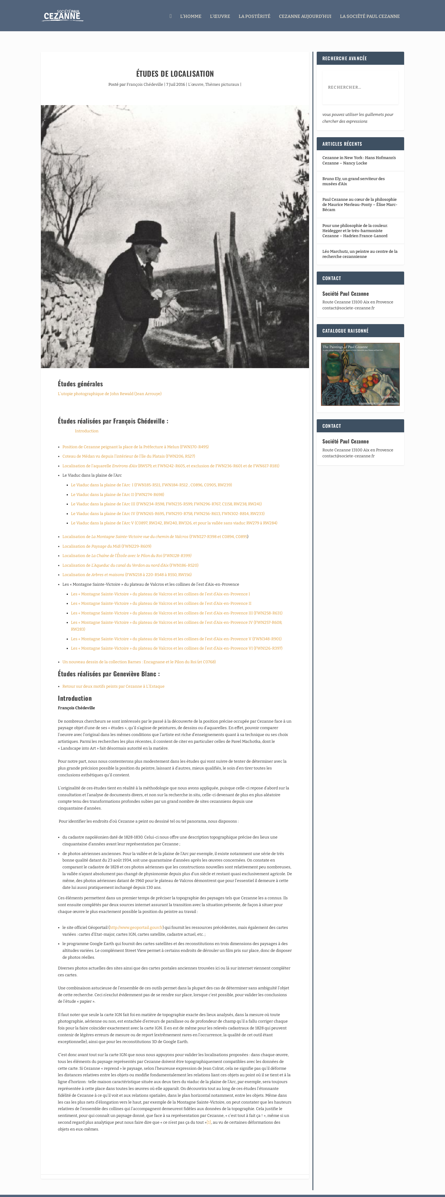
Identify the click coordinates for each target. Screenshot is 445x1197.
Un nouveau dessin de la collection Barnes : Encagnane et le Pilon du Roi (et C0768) (139, 651)
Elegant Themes (74, 1190)
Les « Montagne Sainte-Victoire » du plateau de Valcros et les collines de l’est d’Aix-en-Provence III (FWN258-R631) (176, 602)
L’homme (190, 14)
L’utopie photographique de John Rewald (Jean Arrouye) (109, 383)
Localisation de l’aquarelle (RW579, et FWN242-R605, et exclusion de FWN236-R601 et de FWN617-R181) (170, 455)
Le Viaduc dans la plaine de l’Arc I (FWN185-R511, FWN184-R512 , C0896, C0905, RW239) (151, 474)
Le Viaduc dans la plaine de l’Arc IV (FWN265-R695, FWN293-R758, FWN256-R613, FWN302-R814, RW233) (168, 503)
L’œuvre (220, 14)
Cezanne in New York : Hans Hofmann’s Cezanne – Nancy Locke (359, 150)
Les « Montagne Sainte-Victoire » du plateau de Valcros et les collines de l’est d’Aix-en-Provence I (160, 583)
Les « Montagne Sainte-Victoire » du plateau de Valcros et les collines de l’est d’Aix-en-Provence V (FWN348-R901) (176, 628)
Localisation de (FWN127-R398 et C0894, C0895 (154, 526)
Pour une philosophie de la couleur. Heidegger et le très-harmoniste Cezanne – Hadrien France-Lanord (355, 220)
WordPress (125, 1190)
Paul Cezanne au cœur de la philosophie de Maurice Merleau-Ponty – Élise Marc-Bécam (359, 193)
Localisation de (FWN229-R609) (106, 535)
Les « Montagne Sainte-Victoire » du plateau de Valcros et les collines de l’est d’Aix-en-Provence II (161, 592)
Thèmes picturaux (222, 73)
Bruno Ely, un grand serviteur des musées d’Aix (353, 171)
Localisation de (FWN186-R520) (130, 554)
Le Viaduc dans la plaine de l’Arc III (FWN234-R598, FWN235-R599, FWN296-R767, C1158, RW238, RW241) (166, 493)
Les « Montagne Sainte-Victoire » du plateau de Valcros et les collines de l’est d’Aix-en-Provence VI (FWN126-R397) (176, 637)
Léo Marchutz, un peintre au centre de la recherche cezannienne (360, 243)
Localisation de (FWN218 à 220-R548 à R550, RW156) (127, 564)
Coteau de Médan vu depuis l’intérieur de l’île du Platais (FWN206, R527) (128, 445)
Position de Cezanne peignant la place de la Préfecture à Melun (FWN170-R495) (135, 436)
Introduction (86, 420)
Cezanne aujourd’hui (305, 14)
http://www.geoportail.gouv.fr (136, 916)
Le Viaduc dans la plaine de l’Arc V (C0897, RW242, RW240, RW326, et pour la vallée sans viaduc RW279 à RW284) (174, 512)
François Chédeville (145, 73)
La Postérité (254, 14)
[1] (209, 1111)
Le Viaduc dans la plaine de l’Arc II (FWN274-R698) (117, 483)
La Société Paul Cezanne (370, 14)
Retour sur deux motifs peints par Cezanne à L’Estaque (113, 675)
